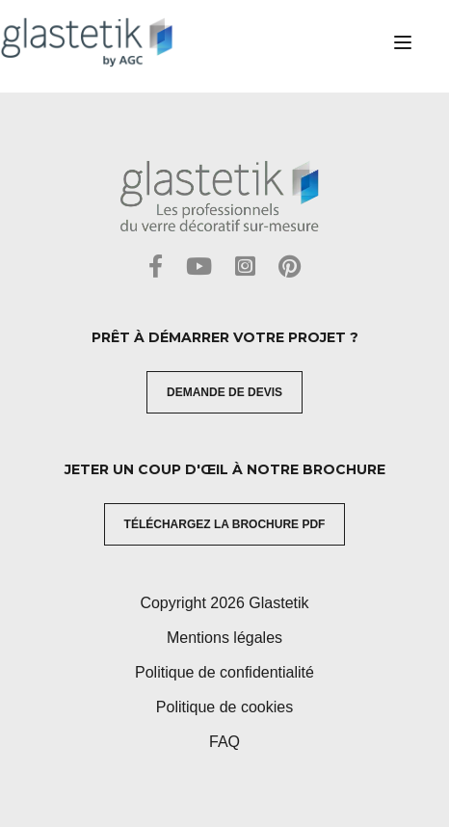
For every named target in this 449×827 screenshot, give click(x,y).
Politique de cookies (224, 707)
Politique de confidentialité (224, 672)
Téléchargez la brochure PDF (225, 524)
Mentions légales (224, 637)
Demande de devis (224, 392)
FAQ (224, 742)
